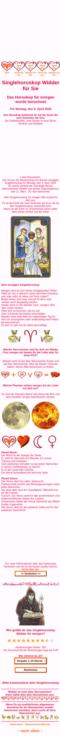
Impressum (16, 724)
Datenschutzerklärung (37, 724)
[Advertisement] (30, 31)
